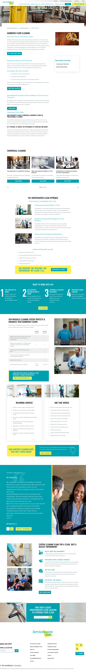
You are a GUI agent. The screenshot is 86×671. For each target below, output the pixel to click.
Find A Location (45, 453)
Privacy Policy (51, 658)
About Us (77, 1)
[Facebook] (77, 645)
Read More (18, 181)
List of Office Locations (53, 652)
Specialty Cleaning (24, 28)
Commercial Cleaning (24, 4)
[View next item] (12, 528)
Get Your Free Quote (14, 53)
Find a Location (6, 648)
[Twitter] (77, 648)
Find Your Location (79, 4)
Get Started (43, 308)
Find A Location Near (22, 378)
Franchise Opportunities (65, 1)
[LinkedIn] (81, 645)
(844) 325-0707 (6, 644)
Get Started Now (45, 592)
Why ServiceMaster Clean (47, 4)
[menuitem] (24, 4)
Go (50, 617)
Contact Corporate (34, 652)
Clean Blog (32, 655)
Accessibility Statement (35, 658)
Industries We (59, 270)
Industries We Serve (35, 4)
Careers (55, 1)
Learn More (12, 108)
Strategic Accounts (59, 4)
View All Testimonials (24, 529)
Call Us (68, 4)
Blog (83, 1)
